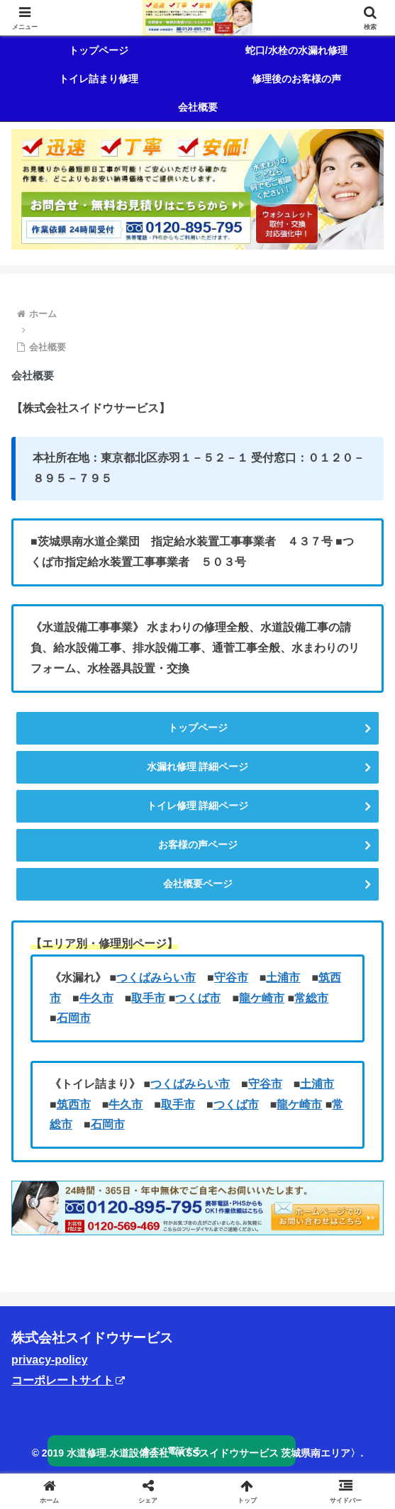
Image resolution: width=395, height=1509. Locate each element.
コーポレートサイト (68, 1380)
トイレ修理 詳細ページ (198, 805)
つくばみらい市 (156, 977)
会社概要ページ (198, 883)
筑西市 (74, 1104)
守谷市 (231, 977)
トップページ (198, 727)
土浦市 (283, 977)
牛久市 (96, 998)
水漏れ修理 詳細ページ (198, 766)
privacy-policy (49, 1360)
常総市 (311, 998)
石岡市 (74, 1018)
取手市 (148, 998)
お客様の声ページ (198, 844)
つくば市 (198, 998)
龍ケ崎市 (261, 998)
